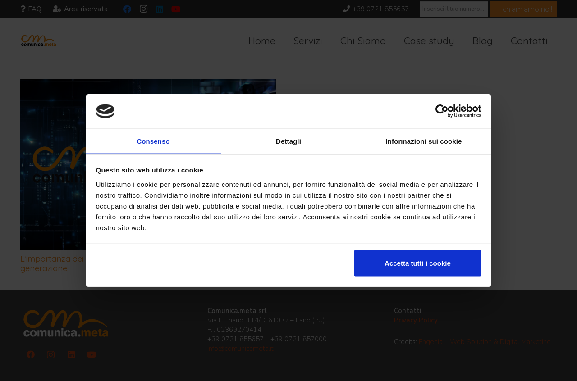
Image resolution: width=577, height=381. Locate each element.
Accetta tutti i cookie (418, 263)
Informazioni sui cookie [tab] (424, 141)
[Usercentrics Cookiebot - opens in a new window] (442, 111)
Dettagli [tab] (288, 141)
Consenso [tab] (153, 141)
